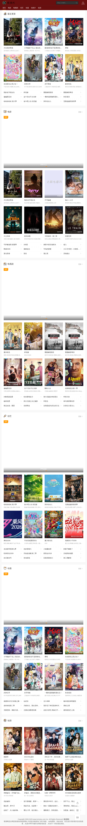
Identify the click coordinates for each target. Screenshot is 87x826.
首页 (4, 8)
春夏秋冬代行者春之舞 (13, 701)
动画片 (33, 8)
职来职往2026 (13, 553)
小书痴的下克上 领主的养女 (34, 48)
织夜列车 (68, 236)
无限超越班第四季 (72, 101)
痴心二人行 (69, 200)
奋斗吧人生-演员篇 (33, 101)
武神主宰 (27, 84)
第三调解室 (72, 558)
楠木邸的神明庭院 (72, 701)
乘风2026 (7, 540)
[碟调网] (66, 819)
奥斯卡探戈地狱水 (53, 245)
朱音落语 (72, 97)
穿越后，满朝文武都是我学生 (34, 793)
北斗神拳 (53, 701)
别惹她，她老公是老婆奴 (72, 810)
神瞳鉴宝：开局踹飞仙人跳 (13, 793)
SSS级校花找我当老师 (73, 793)
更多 (80, 112)
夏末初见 (68, 84)
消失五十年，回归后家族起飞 (55, 757)
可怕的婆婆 (53, 249)
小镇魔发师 (53, 549)
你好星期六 (33, 549)
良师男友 (33, 406)
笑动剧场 (33, 558)
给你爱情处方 (33, 397)
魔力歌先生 (48, 540)
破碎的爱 (13, 401)
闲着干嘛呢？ (72, 549)
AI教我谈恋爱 (13, 397)
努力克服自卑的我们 (53, 397)
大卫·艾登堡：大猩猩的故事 (73, 249)
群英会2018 (53, 553)
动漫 (27, 8)
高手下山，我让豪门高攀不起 (73, 801)
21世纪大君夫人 (72, 406)
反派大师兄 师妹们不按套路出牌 (53, 710)
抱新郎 (6, 757)
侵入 (72, 245)
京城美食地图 (72, 553)
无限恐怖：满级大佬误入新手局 (14, 710)
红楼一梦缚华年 (50, 793)
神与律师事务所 (72, 401)
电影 (9, 8)
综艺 (21, 8)
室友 (33, 253)
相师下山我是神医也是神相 (74, 757)
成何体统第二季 (13, 706)
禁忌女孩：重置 (13, 406)
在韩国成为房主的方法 (53, 406)
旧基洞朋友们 (53, 558)
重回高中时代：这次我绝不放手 (53, 801)
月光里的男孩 (8, 48)
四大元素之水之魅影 (33, 401)
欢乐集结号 (13, 558)
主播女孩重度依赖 (33, 710)
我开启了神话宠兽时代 (53, 706)
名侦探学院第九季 (13, 549)
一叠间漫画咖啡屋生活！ (53, 97)
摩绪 (66, 48)
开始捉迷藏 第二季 (33, 553)
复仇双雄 (13, 253)
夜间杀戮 (27, 236)
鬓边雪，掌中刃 (13, 806)
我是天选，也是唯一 (33, 806)
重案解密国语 (53, 92)
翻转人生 (48, 388)
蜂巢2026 (13, 249)
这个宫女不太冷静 (33, 97)
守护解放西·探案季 (13, 245)
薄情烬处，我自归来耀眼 (72, 806)
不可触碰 (48, 200)
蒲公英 (53, 253)
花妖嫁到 (13, 801)
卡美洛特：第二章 (51, 236)
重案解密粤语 (72, 92)
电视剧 (15, 8)
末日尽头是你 (29, 757)
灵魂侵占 (72, 253)
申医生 (53, 401)
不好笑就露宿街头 (30, 540)
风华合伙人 (53, 101)
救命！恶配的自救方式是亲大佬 (53, 806)
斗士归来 (7, 236)
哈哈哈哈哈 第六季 (13, 101)
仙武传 (33, 701)
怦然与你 (72, 397)
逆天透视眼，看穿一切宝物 (33, 801)
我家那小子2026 (70, 540)
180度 (33, 245)
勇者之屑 (72, 706)
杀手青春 (48, 84)
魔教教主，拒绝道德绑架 (53, 810)
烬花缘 (33, 92)
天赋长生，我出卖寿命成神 (33, 706)
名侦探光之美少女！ (11, 84)
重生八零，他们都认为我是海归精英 (34, 810)
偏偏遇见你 (13, 97)
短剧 (39, 8)
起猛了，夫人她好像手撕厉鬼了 (14, 810)
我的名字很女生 (13, 92)
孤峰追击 (33, 249)
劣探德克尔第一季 (71, 388)
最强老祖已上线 (72, 710)
